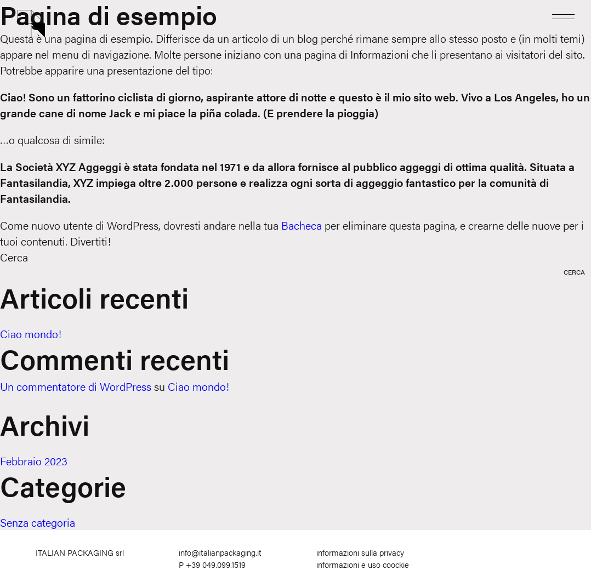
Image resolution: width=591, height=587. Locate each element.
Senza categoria (37, 522)
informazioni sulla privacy (360, 552)
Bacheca (301, 225)
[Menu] (563, 16)
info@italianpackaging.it (220, 552)
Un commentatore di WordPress (75, 386)
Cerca (14, 257)
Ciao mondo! (30, 333)
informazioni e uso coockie (362, 564)
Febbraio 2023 (33, 461)
